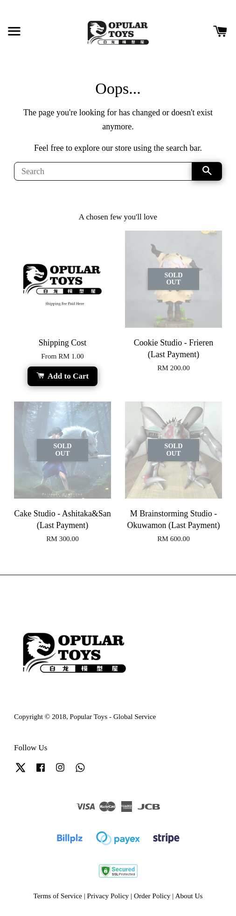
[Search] (103, 171)
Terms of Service (58, 896)
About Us (188, 896)
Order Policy (152, 896)
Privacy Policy (108, 896)
